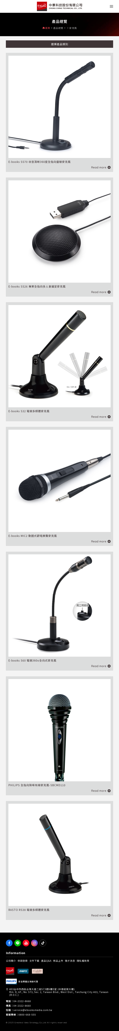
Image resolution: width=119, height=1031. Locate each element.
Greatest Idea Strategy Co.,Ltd (30, 1022)
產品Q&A (46, 960)
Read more (98, 167)
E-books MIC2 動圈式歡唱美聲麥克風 (32, 536)
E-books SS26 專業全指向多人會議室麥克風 (37, 286)
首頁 (47, 28)
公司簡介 (11, 960)
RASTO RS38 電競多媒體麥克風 (29, 910)
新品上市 (58, 960)
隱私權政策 (83, 960)
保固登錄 (23, 960)
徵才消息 (70, 960)
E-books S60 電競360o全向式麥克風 (32, 660)
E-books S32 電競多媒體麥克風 (29, 411)
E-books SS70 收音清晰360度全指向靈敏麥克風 (39, 162)
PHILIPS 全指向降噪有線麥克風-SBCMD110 (36, 785)
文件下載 (34, 960)
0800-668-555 (27, 1014)
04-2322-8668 (22, 1001)
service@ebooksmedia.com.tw (32, 1010)
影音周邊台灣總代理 (28, 982)
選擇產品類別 (59, 44)
